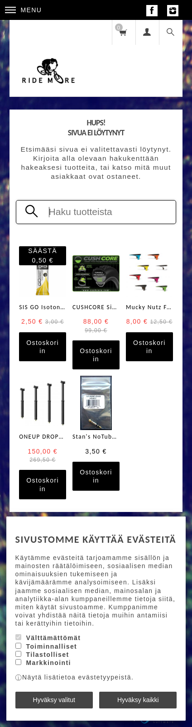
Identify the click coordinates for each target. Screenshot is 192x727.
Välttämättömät (53, 637)
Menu (23, 10)
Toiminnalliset (51, 646)
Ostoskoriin (42, 346)
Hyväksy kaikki (138, 699)
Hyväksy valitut (54, 699)
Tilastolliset (47, 654)
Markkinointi (48, 662)
